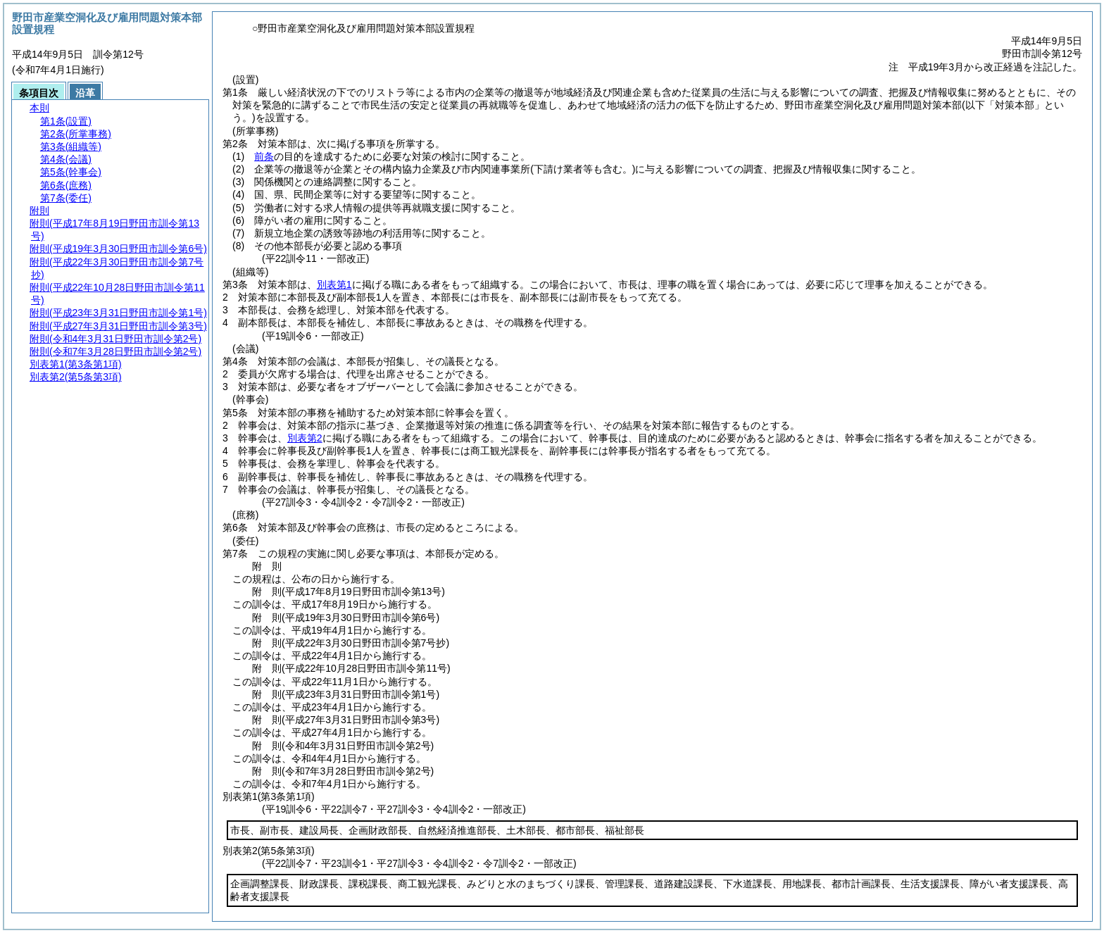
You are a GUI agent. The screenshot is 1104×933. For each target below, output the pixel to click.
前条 (264, 156)
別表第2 (304, 438)
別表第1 (334, 284)
